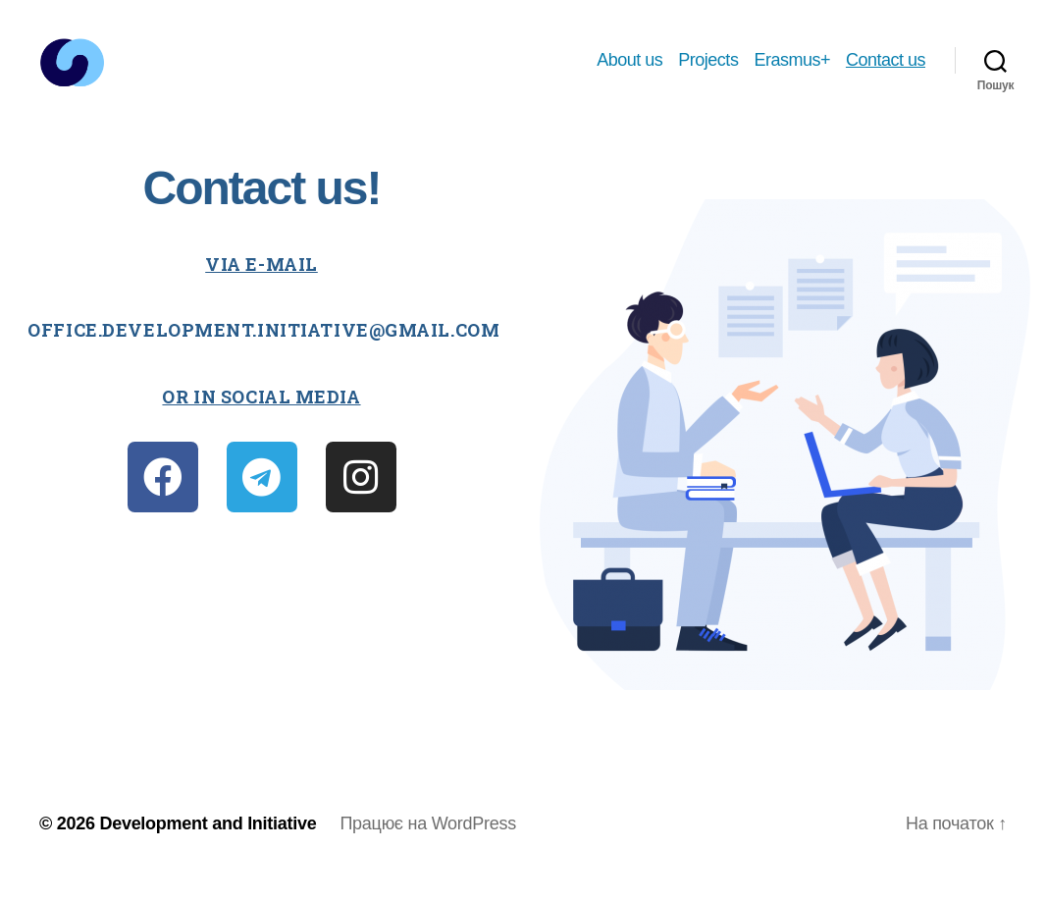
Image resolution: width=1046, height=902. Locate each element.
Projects (708, 70)
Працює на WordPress (427, 846)
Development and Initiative (207, 846)
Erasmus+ (792, 70)
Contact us (885, 70)
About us (629, 70)
